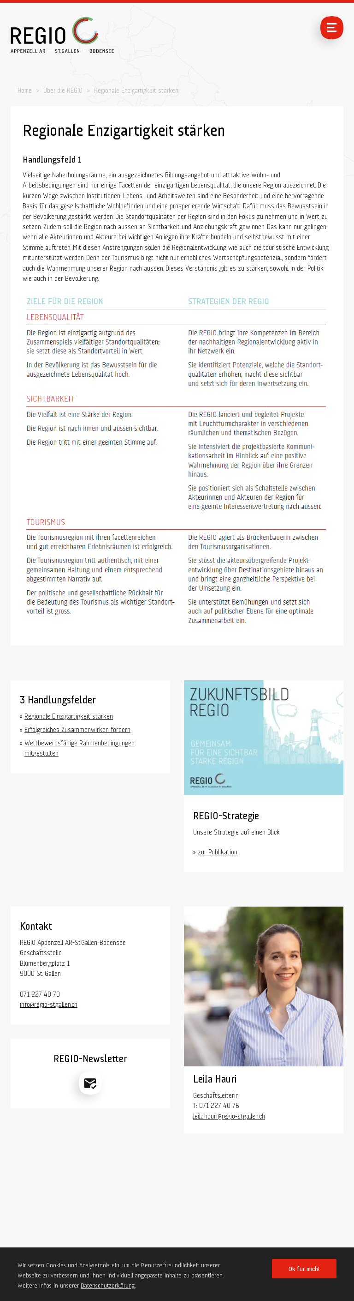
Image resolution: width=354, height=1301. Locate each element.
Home (25, 89)
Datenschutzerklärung (108, 1284)
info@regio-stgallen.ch (48, 1003)
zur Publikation (217, 850)
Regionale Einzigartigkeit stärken (68, 715)
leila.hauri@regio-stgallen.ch (229, 1115)
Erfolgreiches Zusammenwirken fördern (77, 728)
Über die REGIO (63, 89)
